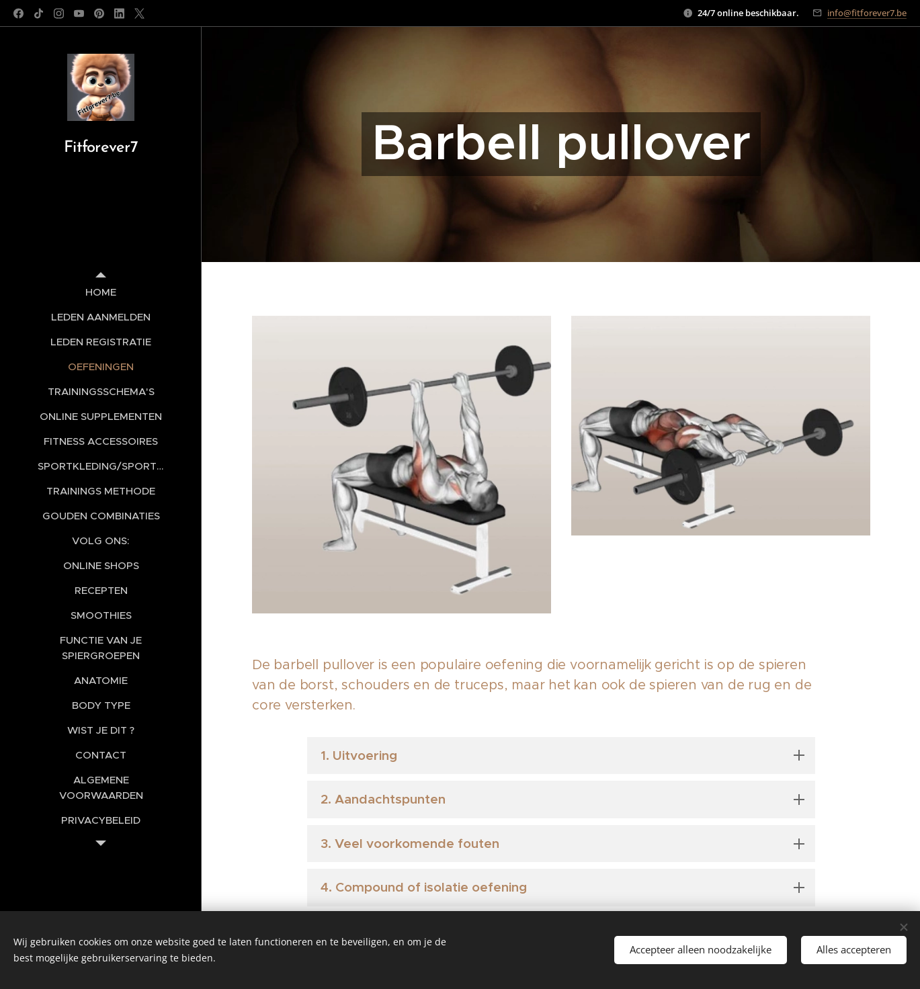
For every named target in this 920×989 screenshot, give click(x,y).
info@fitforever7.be (867, 13)
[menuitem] (101, 292)
